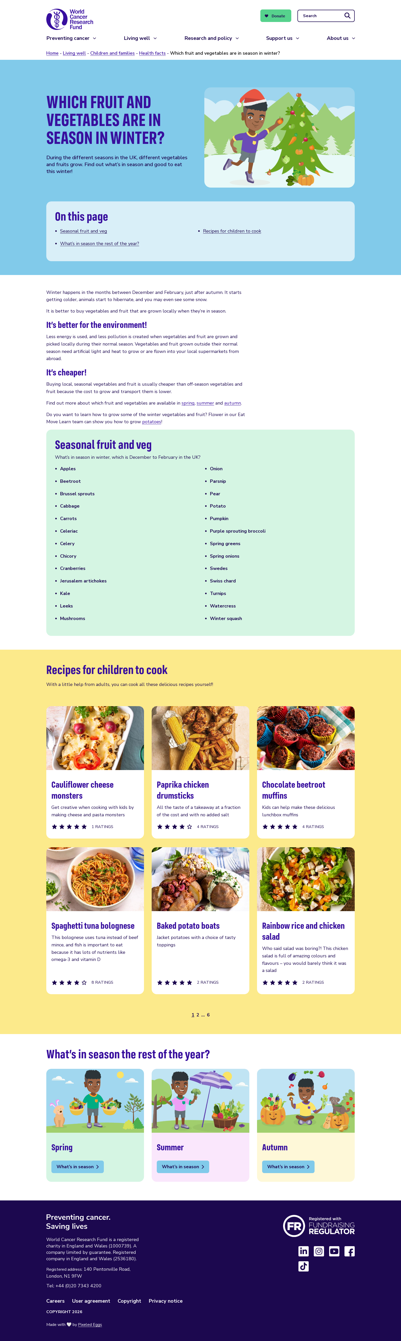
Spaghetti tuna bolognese (95, 920)
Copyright (129, 1301)
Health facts (152, 53)
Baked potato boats (200, 920)
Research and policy (208, 38)
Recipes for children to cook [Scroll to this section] (232, 231)
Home (52, 53)
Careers (55, 1301)
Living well (137, 38)
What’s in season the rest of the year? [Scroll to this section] (99, 243)
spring (188, 403)
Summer (200, 1125)
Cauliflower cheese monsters (95, 772)
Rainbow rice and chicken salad (306, 920)
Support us (279, 38)
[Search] (326, 16)
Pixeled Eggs (90, 1324)
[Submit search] (347, 16)
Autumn (306, 1125)
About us (338, 38)
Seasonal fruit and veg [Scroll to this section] (83, 231)
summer (205, 403)
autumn (232, 403)
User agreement (91, 1301)
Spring (95, 1125)
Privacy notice (166, 1301)
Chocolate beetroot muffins (306, 772)
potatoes (151, 422)
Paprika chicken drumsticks (200, 772)
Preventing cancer (68, 38)
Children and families (112, 53)
